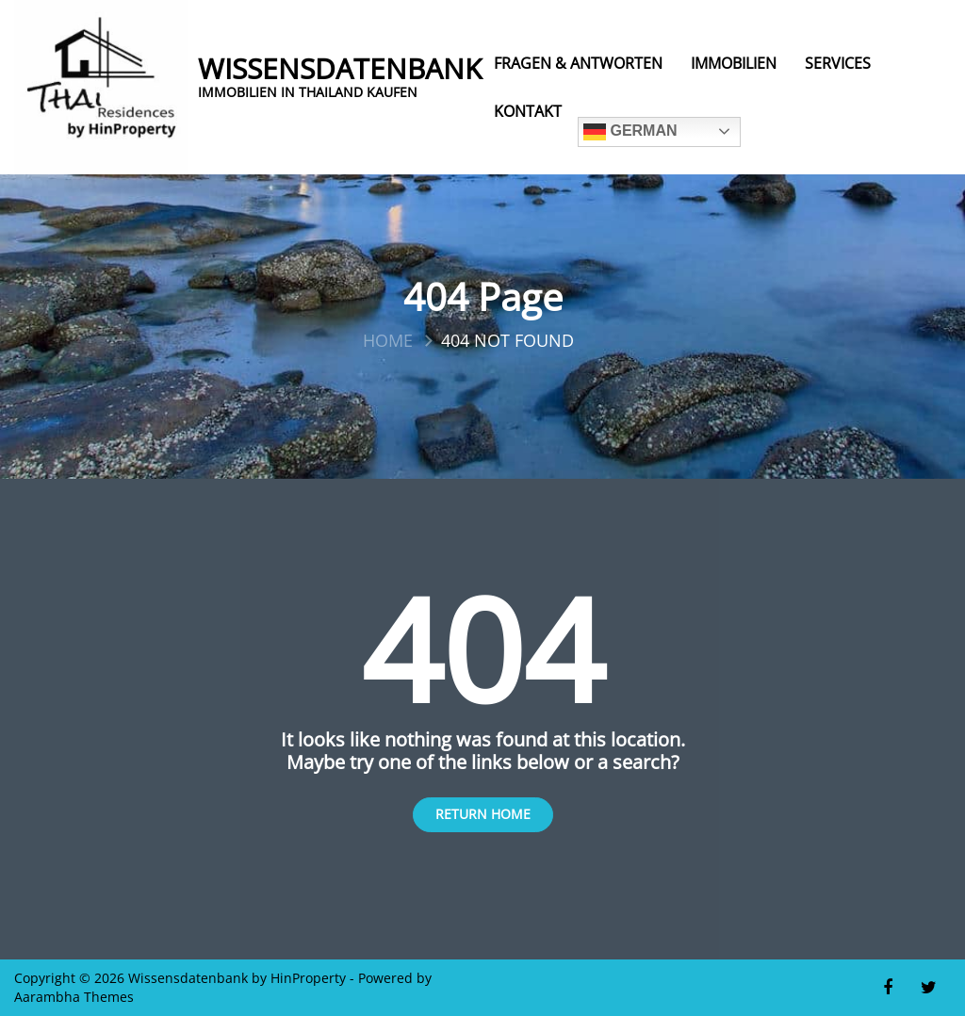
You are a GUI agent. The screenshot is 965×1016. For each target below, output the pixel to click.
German (630, 132)
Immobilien (734, 63)
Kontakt (528, 111)
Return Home (483, 814)
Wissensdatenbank (340, 69)
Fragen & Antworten (578, 63)
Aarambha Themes (74, 997)
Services (838, 63)
